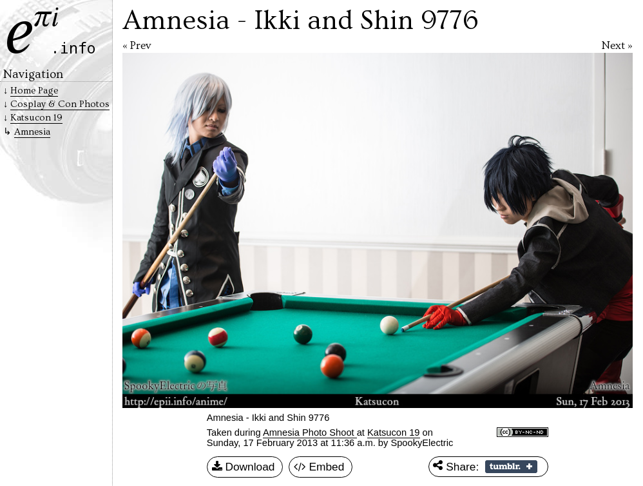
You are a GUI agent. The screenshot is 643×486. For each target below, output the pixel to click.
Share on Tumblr (511, 466)
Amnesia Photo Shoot (310, 432)
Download (243, 467)
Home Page (34, 90)
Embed (319, 467)
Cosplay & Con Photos (60, 104)
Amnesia (32, 131)
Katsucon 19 (393, 432)
